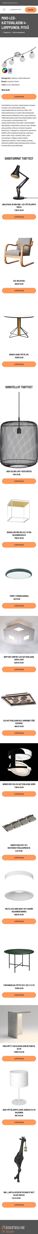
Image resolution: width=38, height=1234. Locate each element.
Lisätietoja (19, 97)
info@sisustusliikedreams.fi (9, 3)
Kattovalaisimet (19, 32)
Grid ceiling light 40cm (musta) (19, 471)
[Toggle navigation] (4, 9)
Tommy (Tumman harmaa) (19, 596)
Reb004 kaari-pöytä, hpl (19, 354)
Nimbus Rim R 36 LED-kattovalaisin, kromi (19, 784)
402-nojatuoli (19, 281)
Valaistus (7, 32)
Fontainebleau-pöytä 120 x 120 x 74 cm (19, 985)
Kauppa (31, 10)
